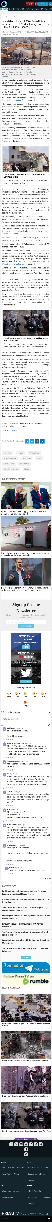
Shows (31, 1180)
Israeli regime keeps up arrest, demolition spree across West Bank (26, 339)
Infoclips (42, 1174)
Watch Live (6, 1191)
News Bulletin (33, 1168)
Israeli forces (9, 464)
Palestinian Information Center (14, 100)
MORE (26, 957)
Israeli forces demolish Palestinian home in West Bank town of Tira (26, 176)
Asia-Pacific (7, 1174)
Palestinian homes (11, 469)
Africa (16, 1174)
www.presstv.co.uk (10, 430)
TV (2, 1186)
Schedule (17, 1191)
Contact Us (32, 1204)
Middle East (34, 453)
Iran (3, 1168)
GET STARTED (26, 626)
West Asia (11, 1168)
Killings (26, 469)
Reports (44, 1168)
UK (23, 1168)
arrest (39, 458)
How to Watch (33, 1197)
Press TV (31, 1186)
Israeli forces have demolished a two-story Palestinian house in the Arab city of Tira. (26, 182)
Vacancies (45, 1197)
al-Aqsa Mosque (10, 458)
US (18, 1168)
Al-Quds (21, 453)
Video (29, 1162)
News (6, 16)
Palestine (15, 16)
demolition (27, 458)
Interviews (32, 1174)
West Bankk (24, 464)
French (41, 4)
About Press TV (34, 1191)
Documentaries (8, 1197)
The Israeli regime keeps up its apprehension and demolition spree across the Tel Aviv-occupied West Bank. (26, 345)
